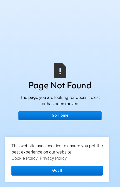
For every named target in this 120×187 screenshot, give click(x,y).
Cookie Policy (24, 158)
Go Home (60, 115)
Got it (57, 170)
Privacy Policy (53, 158)
